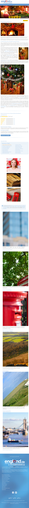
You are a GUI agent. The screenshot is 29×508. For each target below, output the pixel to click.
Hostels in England (17, 206)
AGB (19, 502)
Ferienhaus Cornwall (5, 480)
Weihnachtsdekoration (13, 105)
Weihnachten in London (18, 145)
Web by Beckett (12, 502)
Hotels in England (14, 205)
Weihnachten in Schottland (19, 148)
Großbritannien (9, 95)
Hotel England (4, 482)
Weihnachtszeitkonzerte (18, 146)
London (10, 97)
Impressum (16, 503)
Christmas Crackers (18, 144)
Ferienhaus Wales (4, 484)
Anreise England (6, 371)
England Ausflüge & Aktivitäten (6, 476)
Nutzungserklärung (24, 502)
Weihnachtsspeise (9, 55)
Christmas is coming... (18, 147)
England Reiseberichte (7, 411)
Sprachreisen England (6, 211)
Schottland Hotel (4, 485)
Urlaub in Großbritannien (7, 290)
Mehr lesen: (8, 249)
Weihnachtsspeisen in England (5, 60)
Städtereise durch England (5, 481)
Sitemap (17, 502)
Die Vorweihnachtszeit (5, 148)
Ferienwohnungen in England (7, 206)
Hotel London (4, 486)
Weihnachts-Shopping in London (7, 145)
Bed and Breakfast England (5, 474)
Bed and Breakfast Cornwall (6, 488)
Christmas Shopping (22, 97)
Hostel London (4, 489)
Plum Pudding (7, 50)
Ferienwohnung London (5, 477)
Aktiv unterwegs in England (8, 331)
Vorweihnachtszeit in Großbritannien (17, 103)
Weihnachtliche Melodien (5, 147)
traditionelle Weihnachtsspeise (9, 51)
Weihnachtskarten (3, 106)
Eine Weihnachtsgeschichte (6, 146)
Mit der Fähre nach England (5, 478)
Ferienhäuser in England (21, 205)
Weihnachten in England (6, 143)
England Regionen (6, 250)
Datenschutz (12, 503)
